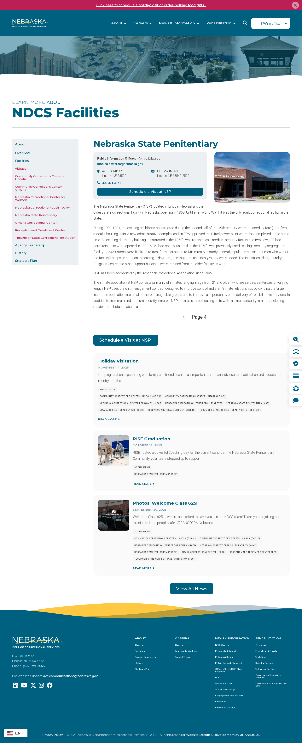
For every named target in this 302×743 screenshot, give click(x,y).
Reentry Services (264, 663)
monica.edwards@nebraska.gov (120, 164)
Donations (221, 701)
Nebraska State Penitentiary (36, 215)
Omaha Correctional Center (36, 222)
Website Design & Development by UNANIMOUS (223, 735)
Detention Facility (225, 707)
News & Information (177, 23)
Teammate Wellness (186, 651)
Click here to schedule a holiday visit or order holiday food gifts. (151, 5)
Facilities (22, 161)
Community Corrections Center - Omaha (39, 188)
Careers (141, 23)
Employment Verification (229, 695)
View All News (191, 588)
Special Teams (183, 657)
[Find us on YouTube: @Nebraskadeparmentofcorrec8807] (24, 686)
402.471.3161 (111, 183)
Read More (107, 419)
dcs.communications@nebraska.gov (70, 676)
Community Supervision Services (268, 676)
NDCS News (222, 645)
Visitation (21, 168)
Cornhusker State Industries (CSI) (271, 684)
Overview (22, 153)
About (116, 23)
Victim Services (223, 683)
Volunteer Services (265, 669)
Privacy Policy (52, 735)
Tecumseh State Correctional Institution (45, 238)
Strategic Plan (26, 261)
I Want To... (271, 23)
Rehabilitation (219, 23)
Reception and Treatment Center (40, 230)
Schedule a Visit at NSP (150, 192)
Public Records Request (228, 663)
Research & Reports (226, 651)
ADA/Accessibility (225, 689)
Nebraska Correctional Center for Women (40, 198)
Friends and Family (266, 651)
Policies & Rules (224, 657)
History (20, 253)
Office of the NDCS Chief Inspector (228, 670)
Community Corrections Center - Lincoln (39, 177)
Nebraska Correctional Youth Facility (42, 207)
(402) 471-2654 (34, 666)
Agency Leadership (30, 245)
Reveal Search (245, 23)
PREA (218, 677)
